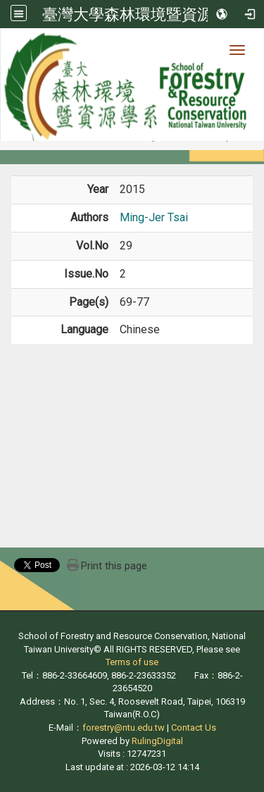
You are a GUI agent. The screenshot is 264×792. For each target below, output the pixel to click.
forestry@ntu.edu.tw (123, 727)
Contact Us (193, 727)
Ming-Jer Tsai (154, 217)
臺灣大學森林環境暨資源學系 (143, 14)
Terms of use (132, 662)
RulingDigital (157, 741)
